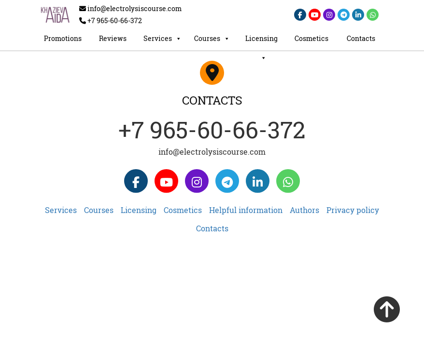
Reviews (113, 38)
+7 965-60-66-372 (212, 129)
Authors (304, 210)
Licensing (261, 41)
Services (162, 38)
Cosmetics (311, 38)
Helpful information (246, 210)
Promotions (63, 38)
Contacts (361, 38)
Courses (212, 38)
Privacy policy (352, 210)
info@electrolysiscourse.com (212, 152)
